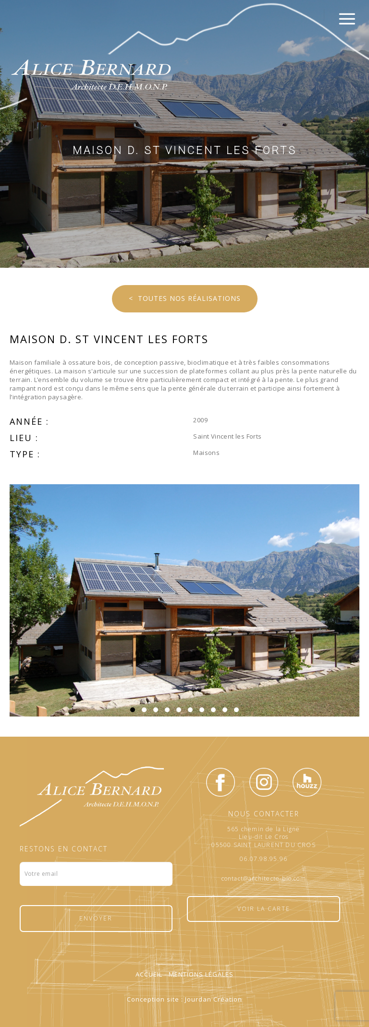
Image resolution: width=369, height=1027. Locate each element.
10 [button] (236, 709)
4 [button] (167, 709)
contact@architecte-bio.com (263, 879)
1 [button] (132, 709)
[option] (184, 600)
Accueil (148, 974)
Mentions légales (201, 974)
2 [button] (144, 709)
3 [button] (155, 709)
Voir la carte (263, 909)
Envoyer (95, 918)
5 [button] (178, 709)
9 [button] (224, 709)
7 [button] (201, 709)
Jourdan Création (213, 999)
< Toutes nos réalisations (185, 298)
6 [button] (190, 709)
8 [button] (213, 709)
